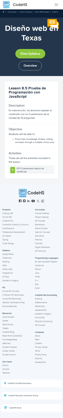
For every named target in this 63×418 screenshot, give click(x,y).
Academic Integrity (10, 280)
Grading (5, 261)
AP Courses (40, 221)
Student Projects (9, 347)
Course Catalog (25, 12)
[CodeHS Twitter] (38, 201)
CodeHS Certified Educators (18, 383)
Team (37, 339)
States (5, 321)
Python (38, 269)
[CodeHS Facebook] (20, 201)
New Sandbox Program (46, 261)
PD (3, 288)
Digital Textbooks (42, 247)
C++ (36, 280)
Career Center (8, 351)
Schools (5, 369)
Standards (39, 236)
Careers (38, 343)
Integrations (7, 273)
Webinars (6, 343)
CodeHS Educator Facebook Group (21, 395)
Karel (37, 288)
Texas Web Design (42, 12)
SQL (37, 284)
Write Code (7, 269)
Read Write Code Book (12, 336)
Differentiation (41, 302)
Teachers (6, 373)
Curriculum (12, 12)
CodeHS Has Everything (46, 295)
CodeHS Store (12, 408)
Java (37, 273)
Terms (37, 351)
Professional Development (13, 232)
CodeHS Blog (8, 332)
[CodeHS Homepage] (16, 4)
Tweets (5, 328)
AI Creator (6, 236)
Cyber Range (8, 243)
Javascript (39, 265)
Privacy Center (41, 347)
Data (4, 265)
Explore (55, 12)
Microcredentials (9, 306)
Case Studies (8, 317)
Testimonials (7, 324)
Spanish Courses (42, 232)
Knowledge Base (9, 339)
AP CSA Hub (40, 251)
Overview (30, 66)
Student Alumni (9, 354)
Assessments (41, 310)
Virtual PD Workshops (11, 299)
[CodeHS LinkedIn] (28, 201)
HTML (37, 277)
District (5, 365)
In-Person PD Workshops (13, 295)
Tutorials (38, 243)
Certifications (8, 228)
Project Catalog (41, 217)
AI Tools (5, 277)
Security (38, 358)
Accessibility (40, 362)
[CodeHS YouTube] (33, 201)
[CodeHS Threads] (42, 201)
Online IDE (7, 217)
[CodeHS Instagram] (24, 201)
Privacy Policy (41, 354)
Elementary (40, 224)
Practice (38, 239)
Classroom (7, 258)
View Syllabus (30, 54)
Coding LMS (7, 213)
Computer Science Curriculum (15, 224)
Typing (5, 239)
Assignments (8, 254)
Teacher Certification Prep (13, 302)
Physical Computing (43, 321)
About (37, 336)
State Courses (41, 228)
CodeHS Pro (7, 221)
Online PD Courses (10, 291)
